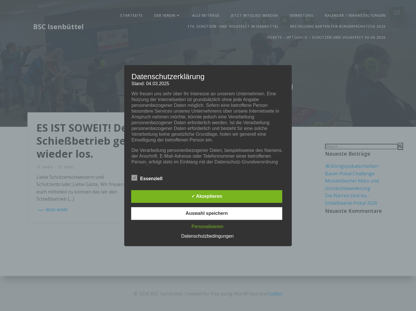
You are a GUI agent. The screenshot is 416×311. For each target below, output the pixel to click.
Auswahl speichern (207, 213)
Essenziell (146, 177)
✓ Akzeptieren (206, 196)
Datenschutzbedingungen (207, 236)
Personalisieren (207, 226)
